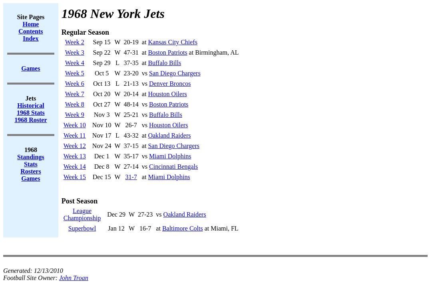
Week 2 (74, 42)
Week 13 (75, 156)
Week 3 (74, 52)
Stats (31, 164)
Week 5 (74, 73)
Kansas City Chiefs (172, 42)
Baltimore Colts (182, 228)
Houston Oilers (167, 94)
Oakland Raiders (169, 135)
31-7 (131, 177)
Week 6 (74, 83)
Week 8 (74, 104)
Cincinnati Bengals (173, 166)
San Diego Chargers (175, 73)
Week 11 (75, 135)
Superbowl (82, 228)
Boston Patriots (167, 52)
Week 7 (74, 94)
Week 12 (75, 145)
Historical (30, 105)
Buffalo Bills (164, 62)
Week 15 (75, 177)
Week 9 (74, 114)
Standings (30, 157)
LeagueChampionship (82, 214)
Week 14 (75, 166)
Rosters (30, 171)
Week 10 (75, 125)
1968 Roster (30, 119)
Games (30, 178)
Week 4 (74, 62)
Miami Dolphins (170, 156)
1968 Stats (31, 112)
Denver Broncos (170, 83)
